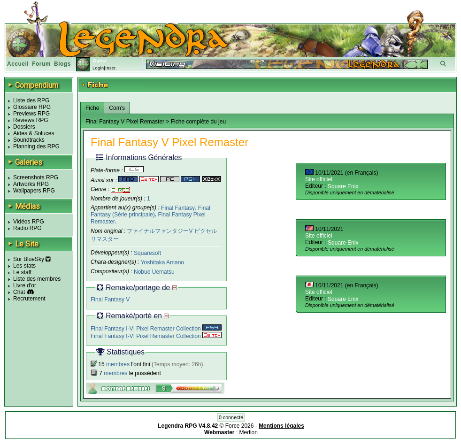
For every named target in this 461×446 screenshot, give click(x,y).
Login (98, 68)
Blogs (62, 64)
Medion (248, 432)
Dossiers (24, 126)
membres (118, 364)
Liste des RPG (31, 100)
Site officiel (318, 179)
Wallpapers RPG (34, 190)
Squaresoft (147, 253)
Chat (19, 292)
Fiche (92, 108)
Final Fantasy (178, 207)
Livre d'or (24, 285)
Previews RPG (31, 113)
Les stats (24, 265)
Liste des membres (37, 279)
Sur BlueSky (32, 259)
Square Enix (343, 186)
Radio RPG (27, 228)
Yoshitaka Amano (162, 262)
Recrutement (29, 298)
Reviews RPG (30, 120)
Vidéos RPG (28, 221)
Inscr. (111, 68)
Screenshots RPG (35, 177)
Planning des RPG (36, 146)
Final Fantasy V (110, 299)
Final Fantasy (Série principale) (150, 211)
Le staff (22, 272)
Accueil (18, 64)
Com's (117, 108)
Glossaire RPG (32, 107)
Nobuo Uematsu (154, 271)
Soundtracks (29, 140)
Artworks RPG (31, 184)
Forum (41, 64)
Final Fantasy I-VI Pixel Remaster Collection (156, 328)
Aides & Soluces (33, 133)
